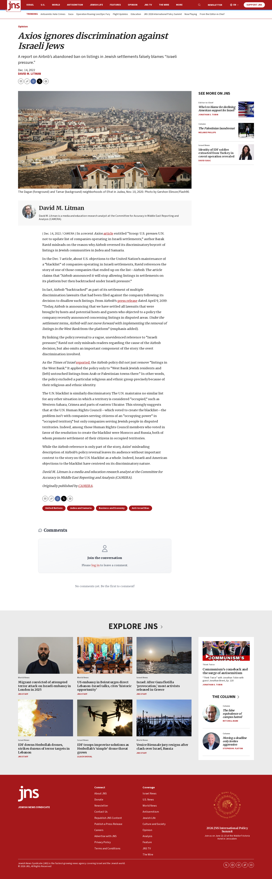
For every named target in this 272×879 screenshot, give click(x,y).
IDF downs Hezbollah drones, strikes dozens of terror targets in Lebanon (44, 748)
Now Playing (191, 14)
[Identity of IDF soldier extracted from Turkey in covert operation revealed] (246, 152)
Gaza (70, 14)
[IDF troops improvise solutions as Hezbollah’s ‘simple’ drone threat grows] (104, 718)
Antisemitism (75, 5)
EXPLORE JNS (136, 626)
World (56, 5)
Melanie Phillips (207, 132)
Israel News (204, 145)
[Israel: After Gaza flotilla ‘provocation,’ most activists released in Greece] (164, 655)
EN (234, 4)
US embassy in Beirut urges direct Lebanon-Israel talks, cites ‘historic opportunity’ (104, 686)
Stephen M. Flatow (233, 748)
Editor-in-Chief (205, 102)
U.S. (43, 5)
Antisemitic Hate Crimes (53, 14)
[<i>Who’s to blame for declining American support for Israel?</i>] (246, 109)
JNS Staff (23, 694)
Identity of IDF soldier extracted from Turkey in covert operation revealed (216, 153)
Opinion (132, 5)
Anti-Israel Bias (140, 508)
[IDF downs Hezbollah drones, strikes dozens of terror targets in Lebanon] (45, 718)
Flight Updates (120, 14)
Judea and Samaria (81, 508)
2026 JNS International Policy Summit (227, 829)
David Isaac (204, 160)
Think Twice (209, 664)
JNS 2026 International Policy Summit (163, 14)
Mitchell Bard (230, 720)
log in (95, 565)
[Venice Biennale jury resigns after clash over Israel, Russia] (164, 718)
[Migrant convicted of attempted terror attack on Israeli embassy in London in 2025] (45, 655)
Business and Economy (112, 508)
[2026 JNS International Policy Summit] (227, 805)
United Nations (54, 508)
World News (23, 677)
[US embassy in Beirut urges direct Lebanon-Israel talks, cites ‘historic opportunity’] (104, 655)
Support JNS (254, 5)
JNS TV (148, 5)
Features (115, 5)
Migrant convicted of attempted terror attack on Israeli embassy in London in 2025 (44, 686)
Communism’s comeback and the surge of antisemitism (225, 671)
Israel (30, 5)
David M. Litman (29, 74)
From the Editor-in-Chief (212, 14)
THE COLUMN (226, 697)
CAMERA (85, 486)
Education (136, 14)
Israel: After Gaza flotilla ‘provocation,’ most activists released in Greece (158, 686)
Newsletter (215, 5)
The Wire (164, 5)
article (108, 233)
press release (127, 301)
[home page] (14, 5)
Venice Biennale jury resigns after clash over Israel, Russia (162, 747)
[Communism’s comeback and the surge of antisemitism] (226, 651)
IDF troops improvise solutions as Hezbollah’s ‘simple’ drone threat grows (103, 748)
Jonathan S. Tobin (208, 114)
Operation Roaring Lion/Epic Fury (93, 14)
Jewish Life (96, 5)
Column (202, 124)
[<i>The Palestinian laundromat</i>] (246, 131)
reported (83, 363)
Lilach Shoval (84, 756)
